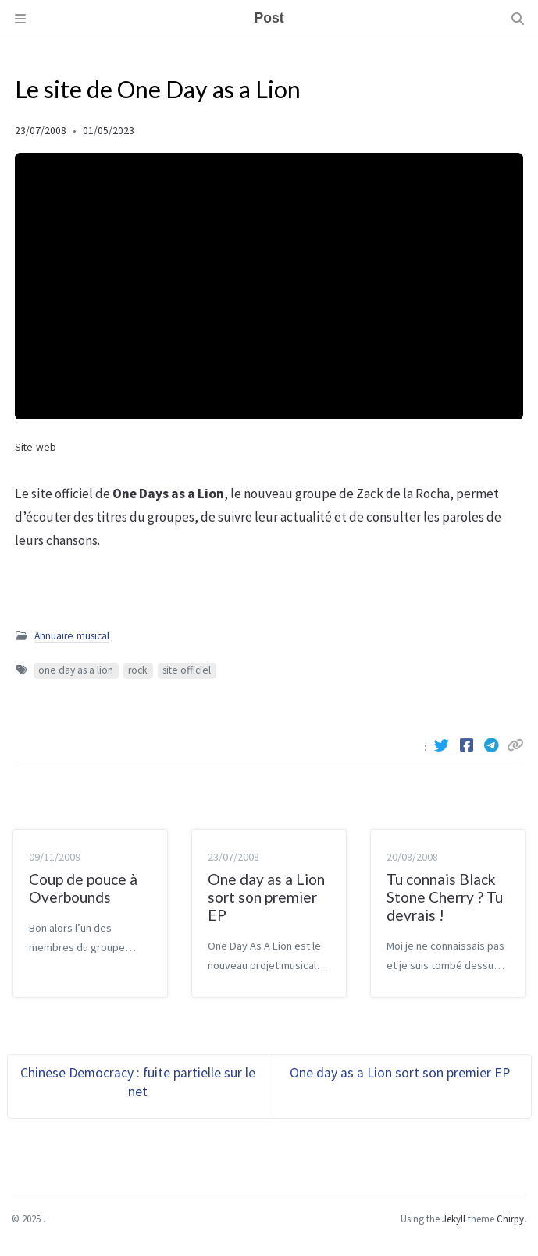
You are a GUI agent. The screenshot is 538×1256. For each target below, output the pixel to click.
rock (138, 670)
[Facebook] (468, 745)
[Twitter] (443, 745)
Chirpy (510, 1218)
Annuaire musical (71, 635)
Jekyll (453, 1218)
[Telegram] (493, 745)
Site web (35, 447)
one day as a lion (75, 670)
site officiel (186, 670)
